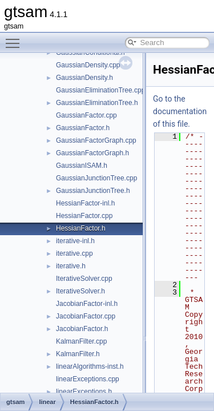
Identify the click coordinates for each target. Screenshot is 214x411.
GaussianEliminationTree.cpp (100, 90)
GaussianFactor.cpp (86, 115)
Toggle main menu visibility (15, 38)
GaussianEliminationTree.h (97, 103)
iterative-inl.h (75, 241)
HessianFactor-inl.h (85, 203)
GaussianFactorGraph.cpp (96, 140)
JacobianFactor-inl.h (87, 304)
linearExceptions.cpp (87, 379)
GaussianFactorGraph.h (92, 153)
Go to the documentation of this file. (180, 111)
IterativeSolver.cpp (84, 279)
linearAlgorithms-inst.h (90, 366)
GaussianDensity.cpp (88, 65)
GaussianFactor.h (83, 128)
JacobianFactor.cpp (85, 316)
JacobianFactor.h (82, 329)
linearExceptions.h (84, 392)
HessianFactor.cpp (84, 216)
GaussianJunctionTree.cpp (96, 178)
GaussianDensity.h (84, 78)
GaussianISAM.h (81, 166)
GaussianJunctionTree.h (93, 191)
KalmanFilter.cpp (81, 341)
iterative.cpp (74, 253)
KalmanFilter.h (78, 354)
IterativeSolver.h (80, 291)
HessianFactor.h (81, 228)
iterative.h (71, 266)
